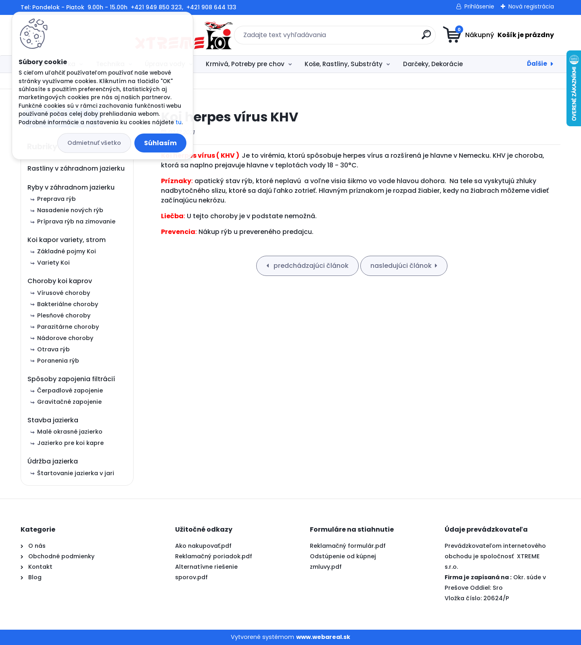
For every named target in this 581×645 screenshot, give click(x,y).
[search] (369, 38)
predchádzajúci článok (310, 265)
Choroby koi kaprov (59, 281)
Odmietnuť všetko (94, 143)
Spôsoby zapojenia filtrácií (71, 379)
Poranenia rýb (58, 361)
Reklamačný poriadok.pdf (213, 556)
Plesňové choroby (63, 315)
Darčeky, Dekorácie (433, 64)
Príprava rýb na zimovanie (76, 221)
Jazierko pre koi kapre (70, 443)
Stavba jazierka (52, 420)
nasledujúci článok (401, 265)
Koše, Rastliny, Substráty (343, 64)
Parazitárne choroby (68, 327)
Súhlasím (160, 143)
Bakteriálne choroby (67, 304)
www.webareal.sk (323, 637)
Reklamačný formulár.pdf (348, 546)
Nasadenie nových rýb (70, 210)
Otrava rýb (53, 349)
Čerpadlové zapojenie (70, 390)
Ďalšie (537, 63)
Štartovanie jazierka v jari (75, 473)
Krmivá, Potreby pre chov (245, 64)
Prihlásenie (479, 6)
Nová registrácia (531, 6)
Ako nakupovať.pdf (203, 546)
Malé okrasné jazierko (69, 432)
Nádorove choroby (65, 338)
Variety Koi (53, 263)
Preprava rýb (56, 199)
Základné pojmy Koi (66, 251)
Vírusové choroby (63, 293)
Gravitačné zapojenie (69, 402)
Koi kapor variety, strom (66, 239)
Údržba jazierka (52, 461)
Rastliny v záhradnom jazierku (76, 168)
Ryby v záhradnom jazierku (71, 187)
